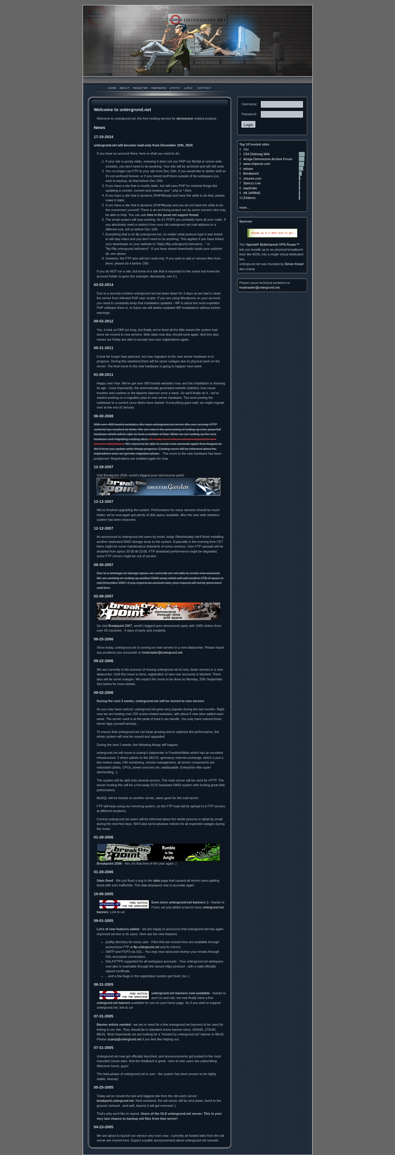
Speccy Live (252, 183)
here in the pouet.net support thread (172, 215)
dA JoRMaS (251, 193)
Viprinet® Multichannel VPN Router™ (272, 244)
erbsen (248, 168)
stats (156, 880)
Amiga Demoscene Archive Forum (267, 159)
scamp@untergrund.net (124, 1039)
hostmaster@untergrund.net (162, 652)
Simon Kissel (294, 264)
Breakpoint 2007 (120, 625)
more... (244, 207)
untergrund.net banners (113, 1003)
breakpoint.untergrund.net (115, 1100)
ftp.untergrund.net (146, 947)
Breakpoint (251, 173)
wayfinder (250, 188)
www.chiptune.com (256, 163)
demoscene (184, 118)
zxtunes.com (252, 178)
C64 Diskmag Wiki (256, 154)
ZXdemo (249, 198)
